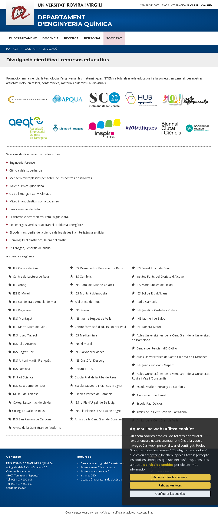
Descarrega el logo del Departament (102, 463)
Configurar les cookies (170, 493)
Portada (12, 48)
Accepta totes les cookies (170, 477)
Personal (92, 38)
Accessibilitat (145, 512)
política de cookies (158, 464)
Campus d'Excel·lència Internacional (176, 5)
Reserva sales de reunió (94, 471)
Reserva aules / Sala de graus (97, 467)
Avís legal (105, 512)
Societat (114, 38)
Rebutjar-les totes (170, 485)
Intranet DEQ (88, 475)
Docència (50, 38)
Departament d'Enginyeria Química (75, 20)
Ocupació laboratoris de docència (101, 479)
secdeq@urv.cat (16, 488)
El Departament (23, 38)
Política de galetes (124, 512)
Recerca (71, 38)
